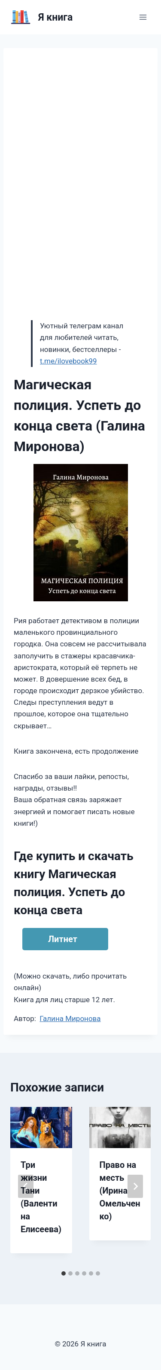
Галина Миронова (69, 1018)
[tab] (63, 1273)
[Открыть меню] (143, 17)
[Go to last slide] (25, 1186)
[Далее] (135, 1186)
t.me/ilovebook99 (68, 361)
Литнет (62, 939)
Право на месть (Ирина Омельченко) (120, 1190)
